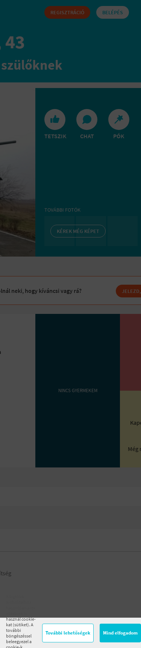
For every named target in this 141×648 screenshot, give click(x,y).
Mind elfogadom (120, 633)
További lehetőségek (67, 633)
